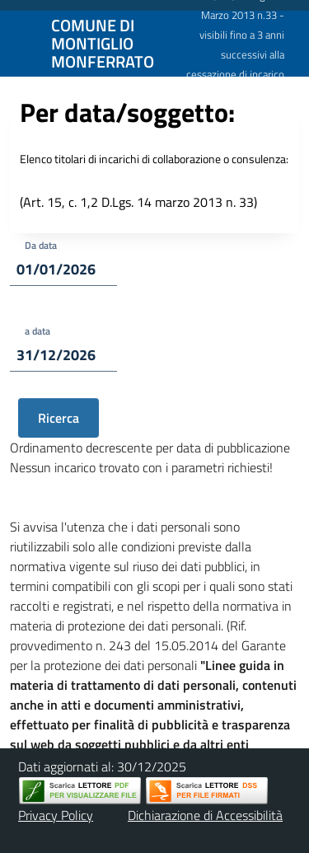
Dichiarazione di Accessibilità (205, 815)
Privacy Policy (55, 815)
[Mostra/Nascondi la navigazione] (20, 42)
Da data (41, 245)
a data (37, 331)
